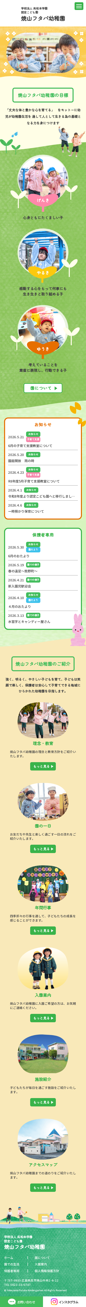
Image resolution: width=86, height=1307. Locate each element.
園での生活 (11, 1264)
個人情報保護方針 (47, 1271)
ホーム (8, 1257)
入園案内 (41, 1264)
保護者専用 (11, 1271)
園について (42, 1257)
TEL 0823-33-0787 (17, 1285)
